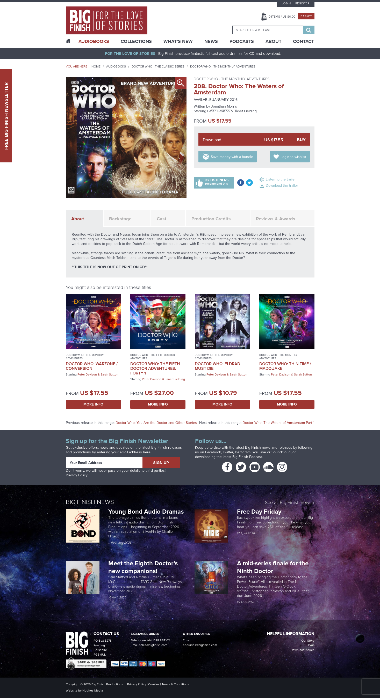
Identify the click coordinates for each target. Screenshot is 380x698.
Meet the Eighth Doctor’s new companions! (143, 567)
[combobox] (267, 30)
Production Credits (211, 218)
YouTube (259, 452)
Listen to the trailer (281, 179)
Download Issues (302, 650)
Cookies (154, 684)
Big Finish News (90, 502)
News (211, 41)
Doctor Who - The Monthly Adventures (222, 66)
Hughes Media (92, 690)
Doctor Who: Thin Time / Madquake (285, 366)
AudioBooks (93, 41)
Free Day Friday (259, 511)
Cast (161, 218)
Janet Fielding (245, 111)
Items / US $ (282, 16)
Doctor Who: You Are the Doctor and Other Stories (156, 422)
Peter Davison (218, 111)
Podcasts (242, 41)
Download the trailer (282, 185)
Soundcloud (281, 452)
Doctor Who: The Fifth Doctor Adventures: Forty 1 (155, 368)
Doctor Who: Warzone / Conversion (92, 366)
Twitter (228, 452)
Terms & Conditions (175, 684)
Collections (136, 41)
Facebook (213, 452)
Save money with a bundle (232, 157)
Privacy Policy (77, 475)
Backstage (120, 218)
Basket (306, 16)
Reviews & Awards (275, 218)
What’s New (178, 41)
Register (302, 3)
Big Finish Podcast (247, 457)
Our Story (307, 640)
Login (286, 3)
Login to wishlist (293, 157)
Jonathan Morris (224, 106)
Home (96, 66)
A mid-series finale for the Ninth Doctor (273, 567)
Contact (303, 41)
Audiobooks (116, 66)
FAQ (311, 645)
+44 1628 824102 (158, 640)
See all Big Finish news (288, 503)
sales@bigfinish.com (153, 645)
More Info (93, 404)
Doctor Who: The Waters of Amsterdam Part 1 (278, 422)
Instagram (242, 452)
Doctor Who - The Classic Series (158, 66)
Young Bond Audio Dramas (146, 511)
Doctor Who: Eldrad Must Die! (217, 366)
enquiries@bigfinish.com (200, 645)
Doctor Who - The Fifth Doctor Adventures (152, 356)
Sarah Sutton (109, 374)
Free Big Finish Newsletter (6, 115)
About (273, 41)
